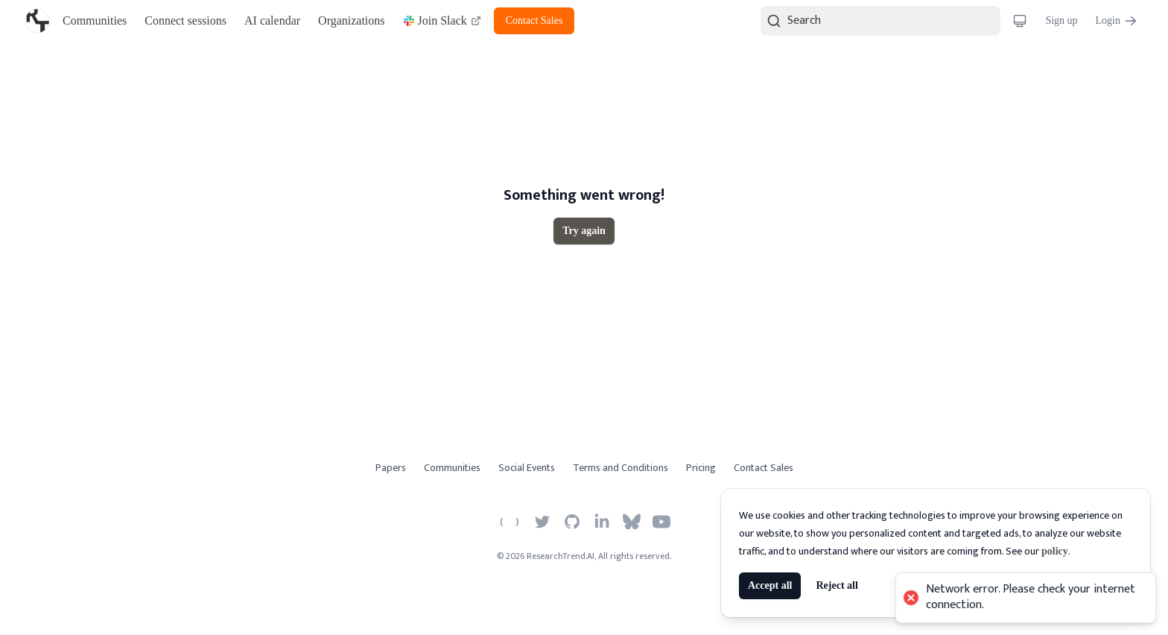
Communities (95, 20)
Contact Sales (534, 20)
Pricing (701, 467)
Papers (390, 467)
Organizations (351, 20)
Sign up (1061, 20)
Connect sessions (185, 20)
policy (1054, 551)
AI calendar (272, 20)
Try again (584, 230)
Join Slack (442, 20)
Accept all (770, 585)
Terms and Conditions (620, 467)
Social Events (526, 467)
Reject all (836, 585)
